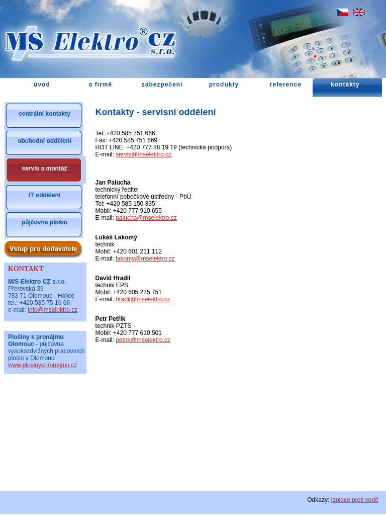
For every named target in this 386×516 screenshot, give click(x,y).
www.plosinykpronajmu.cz (42, 365)
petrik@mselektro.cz (143, 339)
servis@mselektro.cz (143, 154)
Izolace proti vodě (354, 499)
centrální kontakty (44, 113)
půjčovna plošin (44, 222)
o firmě (100, 84)
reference (286, 84)
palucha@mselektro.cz (146, 217)
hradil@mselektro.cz (143, 299)
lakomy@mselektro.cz (145, 258)
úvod (39, 84)
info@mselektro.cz (52, 309)
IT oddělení (44, 195)
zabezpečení (162, 84)
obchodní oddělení (44, 140)
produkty (224, 84)
